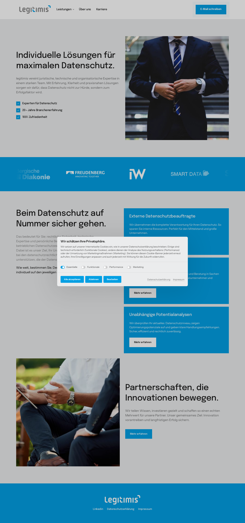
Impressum (178, 279)
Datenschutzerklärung (158, 279)
